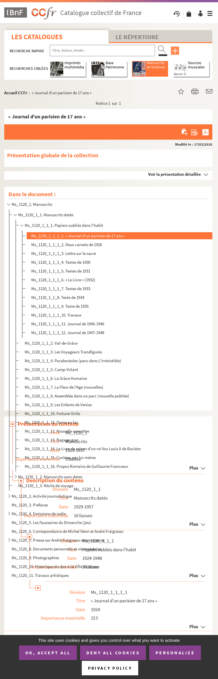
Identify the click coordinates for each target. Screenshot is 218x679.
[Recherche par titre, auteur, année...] (102, 50)
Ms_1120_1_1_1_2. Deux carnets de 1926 (66, 244)
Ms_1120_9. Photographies (35, 557)
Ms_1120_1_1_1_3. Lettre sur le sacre (63, 253)
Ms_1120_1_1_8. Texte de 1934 (57, 297)
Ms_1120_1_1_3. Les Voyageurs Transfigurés (63, 352)
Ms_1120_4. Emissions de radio (39, 513)
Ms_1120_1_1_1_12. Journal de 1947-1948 (67, 332)
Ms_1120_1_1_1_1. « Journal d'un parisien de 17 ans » (78, 235)
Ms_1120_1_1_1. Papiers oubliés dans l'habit (64, 225)
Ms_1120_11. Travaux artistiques (40, 575)
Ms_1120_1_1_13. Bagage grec (52, 440)
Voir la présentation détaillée (174, 174)
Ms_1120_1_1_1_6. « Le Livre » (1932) (63, 279)
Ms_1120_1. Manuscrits (32, 204)
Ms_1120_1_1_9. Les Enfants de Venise (58, 404)
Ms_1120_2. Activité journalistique (42, 496)
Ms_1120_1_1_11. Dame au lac (51, 422)
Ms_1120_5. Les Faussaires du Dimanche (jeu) (51, 522)
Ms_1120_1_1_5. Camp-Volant (51, 369)
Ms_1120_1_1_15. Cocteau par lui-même (60, 457)
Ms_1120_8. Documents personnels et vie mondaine (57, 549)
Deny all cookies (113, 652)
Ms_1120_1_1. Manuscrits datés (46, 214)
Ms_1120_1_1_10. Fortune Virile (52, 413)
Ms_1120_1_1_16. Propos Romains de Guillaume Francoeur (76, 466)
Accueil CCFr (15, 92)
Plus (193, 626)
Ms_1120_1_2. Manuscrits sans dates (50, 476)
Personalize (175, 652)
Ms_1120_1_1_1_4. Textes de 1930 (60, 262)
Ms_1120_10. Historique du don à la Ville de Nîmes (55, 566)
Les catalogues (36, 36)
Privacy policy (110, 668)
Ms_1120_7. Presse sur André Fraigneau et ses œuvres (58, 540)
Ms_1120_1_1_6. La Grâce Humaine (56, 378)
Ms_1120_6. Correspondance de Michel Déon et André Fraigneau (67, 531)
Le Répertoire (137, 37)
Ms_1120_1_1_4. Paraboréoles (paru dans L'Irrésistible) (73, 360)
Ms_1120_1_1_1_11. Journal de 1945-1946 (67, 323)
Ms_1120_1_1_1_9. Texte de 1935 (60, 306)
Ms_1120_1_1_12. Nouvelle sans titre (57, 431)
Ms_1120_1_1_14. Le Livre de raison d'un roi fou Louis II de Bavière (83, 448)
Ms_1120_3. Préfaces (30, 505)
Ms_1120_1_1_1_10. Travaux (56, 315)
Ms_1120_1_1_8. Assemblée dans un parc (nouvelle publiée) (77, 396)
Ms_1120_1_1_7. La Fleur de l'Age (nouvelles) (64, 387)
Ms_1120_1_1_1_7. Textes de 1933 (60, 288)
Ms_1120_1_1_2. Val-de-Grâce (51, 343)
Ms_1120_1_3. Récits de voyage (45, 485)
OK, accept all (48, 652)
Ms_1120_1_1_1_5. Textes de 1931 (60, 271)
